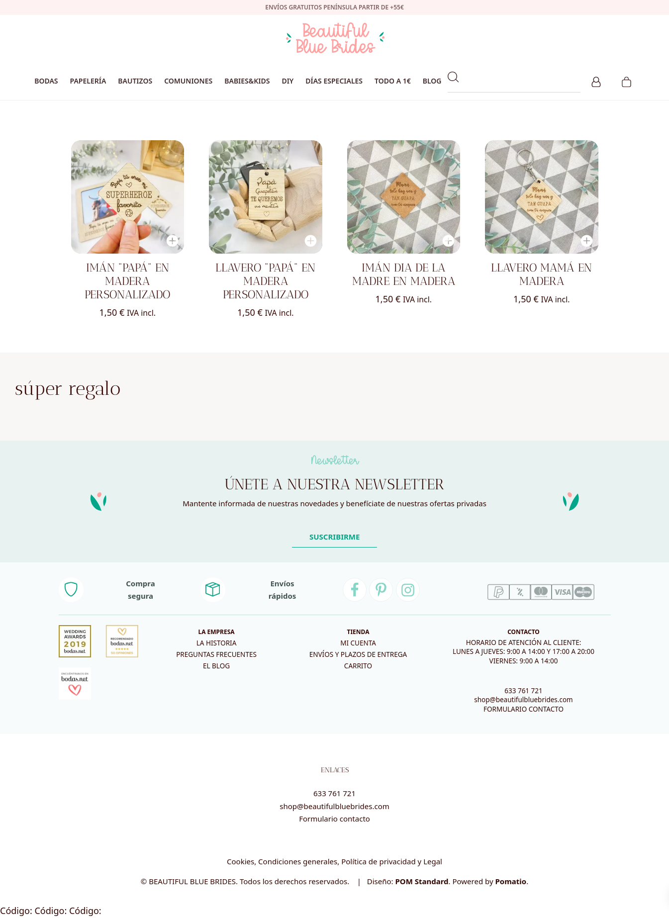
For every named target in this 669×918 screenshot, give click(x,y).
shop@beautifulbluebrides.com (523, 699)
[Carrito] (626, 80)
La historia (216, 643)
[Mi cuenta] (596, 80)
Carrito (358, 665)
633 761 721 (523, 690)
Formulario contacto (334, 819)
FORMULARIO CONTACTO (523, 709)
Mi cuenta (358, 643)
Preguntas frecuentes (216, 654)
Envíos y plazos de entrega (358, 654)
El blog (216, 665)
